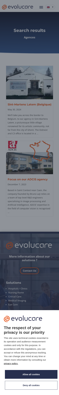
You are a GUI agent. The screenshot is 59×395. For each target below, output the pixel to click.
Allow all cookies (31, 374)
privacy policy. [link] (11, 363)
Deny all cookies (31, 385)
